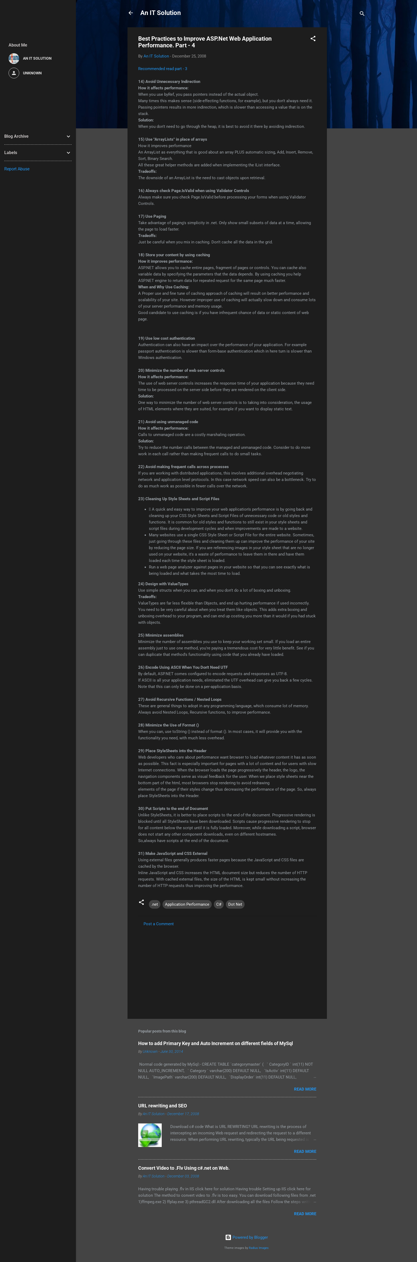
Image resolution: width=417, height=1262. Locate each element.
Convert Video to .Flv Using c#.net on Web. (184, 1168)
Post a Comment (159, 923)
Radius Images (259, 1248)
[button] (313, 39)
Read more (305, 1089)
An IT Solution (160, 13)
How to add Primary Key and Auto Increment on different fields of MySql (215, 1043)
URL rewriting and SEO (162, 1105)
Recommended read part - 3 (162, 68)
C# (218, 904)
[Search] (362, 14)
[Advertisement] (348, 107)
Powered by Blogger (246, 1237)
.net (154, 904)
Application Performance (187, 904)
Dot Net (235, 904)
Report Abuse (16, 168)
